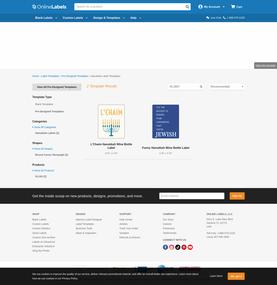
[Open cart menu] (236, 6)
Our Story (168, 219)
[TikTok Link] (178, 247)
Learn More (216, 276)
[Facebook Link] (166, 247)
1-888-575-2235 (234, 17)
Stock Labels (39, 233)
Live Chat (213, 17)
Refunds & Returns (129, 237)
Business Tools (84, 228)
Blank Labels (39, 219)
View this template (266, 65)
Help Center (126, 219)
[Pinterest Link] (184, 247)
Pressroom (169, 228)
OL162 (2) (40, 176)
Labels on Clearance (43, 241)
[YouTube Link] (190, 247)
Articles (123, 224)
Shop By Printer (41, 250)
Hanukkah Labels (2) (47, 133)
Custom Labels (40, 224)
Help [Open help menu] (135, 17)
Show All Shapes (42, 148)
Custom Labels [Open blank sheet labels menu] (75, 17)
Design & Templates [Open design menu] (109, 17)
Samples (124, 233)
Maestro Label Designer (89, 219)
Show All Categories (44, 127)
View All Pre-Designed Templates (57, 87)
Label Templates (50, 76)
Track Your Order (128, 228)
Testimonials (169, 233)
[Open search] (187, 7)
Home (35, 76)
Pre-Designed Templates (74, 76)
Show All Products (43, 170)
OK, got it (236, 276)
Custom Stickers (41, 228)
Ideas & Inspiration (86, 233)
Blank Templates (44, 104)
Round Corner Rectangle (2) (51, 154)
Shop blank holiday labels (94, 53)
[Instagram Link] (172, 247)
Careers (167, 224)
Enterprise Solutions (43, 246)
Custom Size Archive (43, 237)
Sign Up (237, 195)
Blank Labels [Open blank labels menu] (46, 17)
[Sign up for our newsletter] (191, 196)
